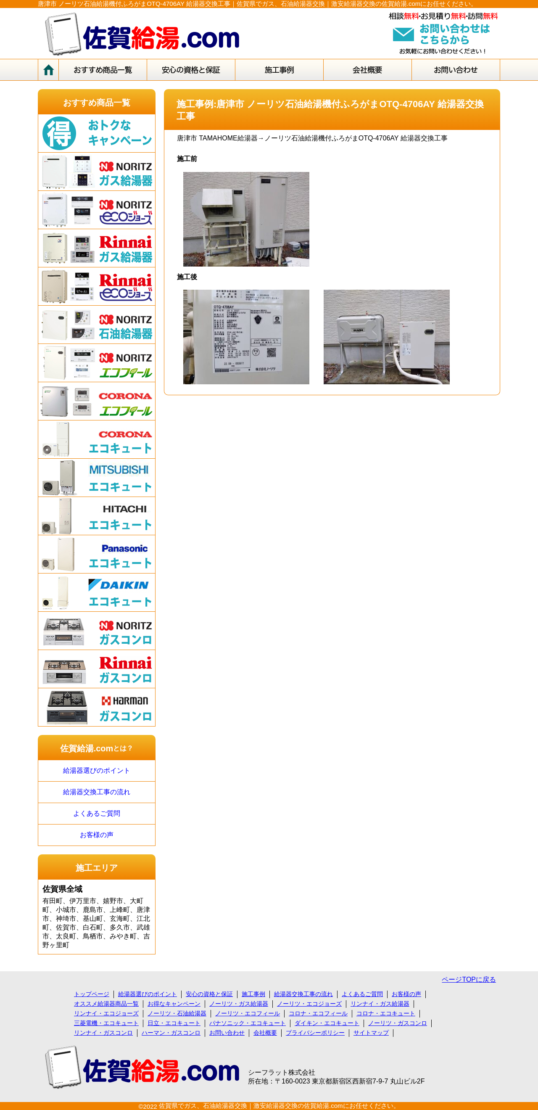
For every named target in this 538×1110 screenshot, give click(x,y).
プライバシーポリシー (315, 1032)
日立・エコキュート (174, 1023)
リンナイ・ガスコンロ (103, 1032)
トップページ (91, 994)
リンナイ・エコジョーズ (106, 1013)
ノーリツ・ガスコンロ (397, 1023)
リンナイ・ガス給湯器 (380, 1003)
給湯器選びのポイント (96, 770)
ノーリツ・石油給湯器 (177, 1013)
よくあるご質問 (96, 813)
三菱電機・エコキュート (106, 1023)
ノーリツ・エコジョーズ (309, 1003)
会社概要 (265, 1032)
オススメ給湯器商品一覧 (106, 1003)
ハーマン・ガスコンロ (171, 1032)
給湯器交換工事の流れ (96, 792)
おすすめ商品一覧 (96, 102)
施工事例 (253, 994)
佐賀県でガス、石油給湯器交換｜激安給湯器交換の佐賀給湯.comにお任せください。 (279, 1105)
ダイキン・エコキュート (327, 1023)
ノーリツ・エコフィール (247, 1013)
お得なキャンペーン (174, 1003)
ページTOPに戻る (469, 979)
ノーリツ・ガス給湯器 (238, 1003)
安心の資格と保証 (209, 994)
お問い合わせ (227, 1032)
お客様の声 (96, 834)
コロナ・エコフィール (318, 1013)
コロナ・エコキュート (385, 1013)
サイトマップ (371, 1032)
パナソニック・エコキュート (247, 1023)
